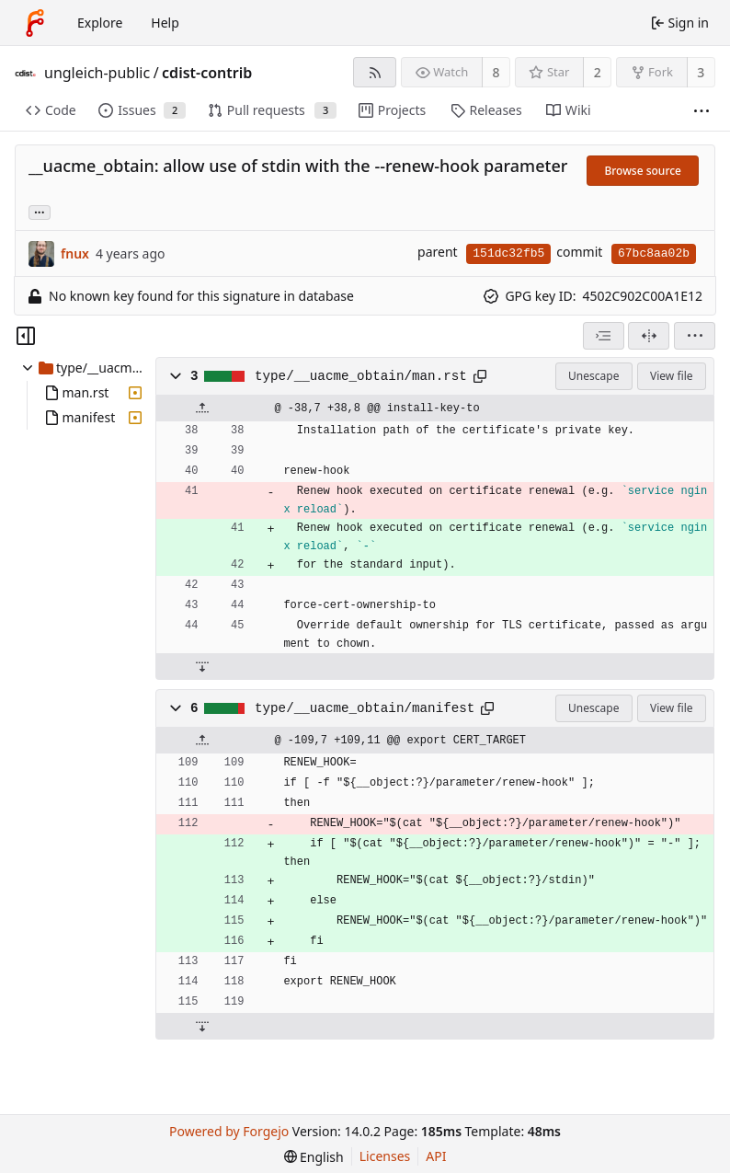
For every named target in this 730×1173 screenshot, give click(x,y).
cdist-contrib (207, 72)
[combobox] (603, 336)
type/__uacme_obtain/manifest (364, 708)
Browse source (642, 170)
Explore (99, 22)
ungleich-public (97, 72)
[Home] (35, 23)
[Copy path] (480, 376)
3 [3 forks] (700, 72)
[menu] (694, 336)
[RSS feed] (374, 72)
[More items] (701, 111)
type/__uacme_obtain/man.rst (361, 376)
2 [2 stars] (597, 72)
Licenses (385, 1156)
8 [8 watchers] (496, 72)
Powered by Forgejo (229, 1131)
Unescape (593, 376)
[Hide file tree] (26, 336)
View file (671, 376)
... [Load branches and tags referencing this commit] (39, 211)
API (436, 1156)
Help (165, 22)
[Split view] (648, 336)
